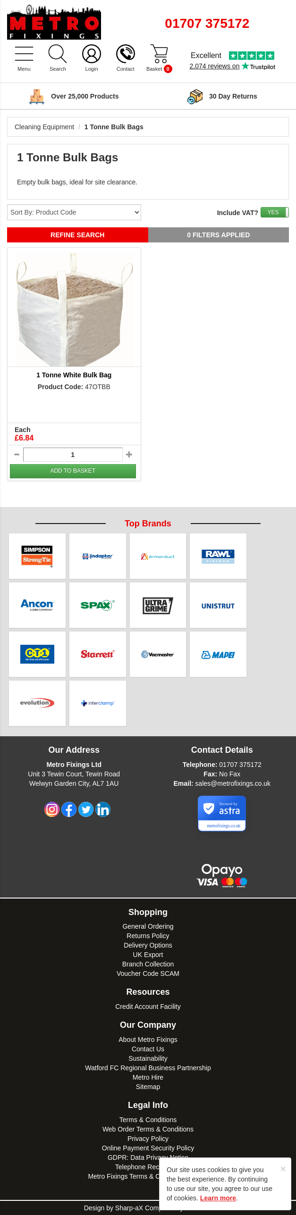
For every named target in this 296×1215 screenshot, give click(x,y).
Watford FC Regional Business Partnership (148, 1068)
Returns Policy (148, 936)
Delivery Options (148, 945)
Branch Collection (148, 964)
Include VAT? (237, 212)
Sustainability (148, 1058)
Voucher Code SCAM (148, 973)
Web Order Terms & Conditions (148, 1129)
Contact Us (148, 1049)
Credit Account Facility (148, 1006)
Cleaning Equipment (44, 127)
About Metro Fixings (148, 1039)
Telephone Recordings (148, 1167)
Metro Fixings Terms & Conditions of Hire (148, 1176)
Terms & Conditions (148, 1119)
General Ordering (147, 926)
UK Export (148, 954)
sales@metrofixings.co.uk (233, 783)
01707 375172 (240, 764)
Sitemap (148, 1086)
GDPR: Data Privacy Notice (148, 1157)
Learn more (218, 1198)
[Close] (283, 1168)
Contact (126, 69)
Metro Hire (148, 1077)
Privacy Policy (148, 1138)
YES (273, 212)
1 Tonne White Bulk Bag (73, 375)
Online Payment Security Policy (148, 1148)
